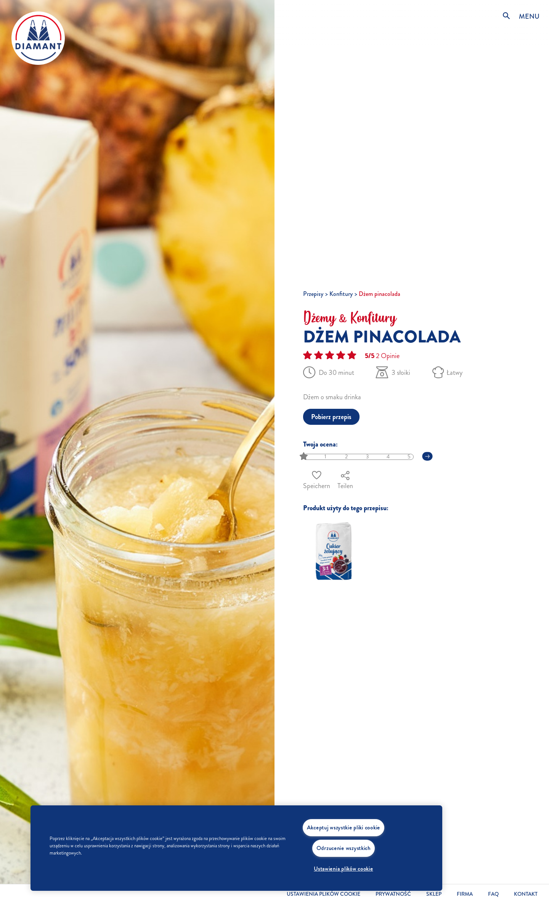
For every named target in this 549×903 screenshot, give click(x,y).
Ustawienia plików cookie (323, 894)
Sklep (433, 894)
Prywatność (393, 894)
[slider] (304, 456)
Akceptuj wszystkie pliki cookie (343, 827)
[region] (236, 848)
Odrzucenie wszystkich (343, 848)
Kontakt (526, 894)
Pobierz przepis (331, 417)
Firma (465, 894)
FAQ (493, 894)
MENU (529, 16)
